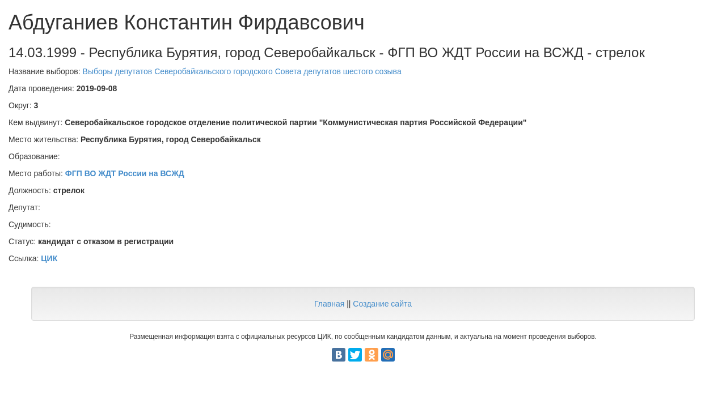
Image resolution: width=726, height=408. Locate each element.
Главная (329, 303)
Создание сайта (382, 303)
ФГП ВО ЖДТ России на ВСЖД (124, 173)
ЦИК (49, 258)
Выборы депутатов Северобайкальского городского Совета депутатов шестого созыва (242, 71)
